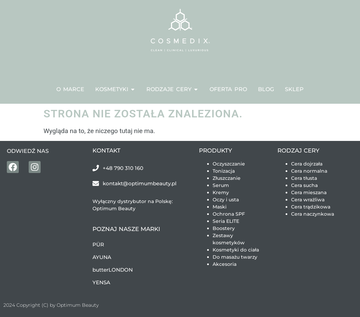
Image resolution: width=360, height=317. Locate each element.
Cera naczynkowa (312, 214)
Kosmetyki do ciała (236, 250)
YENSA (101, 282)
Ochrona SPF (229, 214)
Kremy (221, 192)
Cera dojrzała (306, 164)
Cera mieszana (309, 192)
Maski (220, 207)
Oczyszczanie (229, 164)
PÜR (98, 244)
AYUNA (101, 257)
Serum (221, 185)
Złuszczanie (227, 178)
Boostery (224, 228)
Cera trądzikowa (310, 207)
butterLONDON (112, 269)
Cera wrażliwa (308, 200)
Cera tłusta (304, 178)
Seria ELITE (226, 221)
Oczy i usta (226, 200)
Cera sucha (304, 185)
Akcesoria (224, 264)
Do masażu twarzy (235, 257)
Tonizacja (224, 171)
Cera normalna (309, 171)
